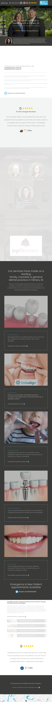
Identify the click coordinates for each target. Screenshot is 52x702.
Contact (49, 9)
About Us (10, 9)
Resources (41, 9)
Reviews (34, 8)
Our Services (18, 9)
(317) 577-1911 (4, 3)
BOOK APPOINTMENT (43, 2)
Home (2, 8)
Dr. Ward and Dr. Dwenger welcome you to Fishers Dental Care (26, 25)
